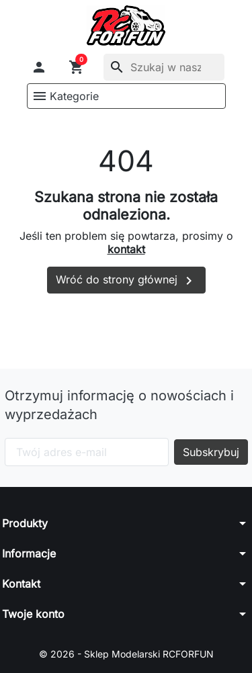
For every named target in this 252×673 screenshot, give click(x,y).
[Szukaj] (163, 67)
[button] (39, 67)
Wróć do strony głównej (126, 281)
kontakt (126, 249)
